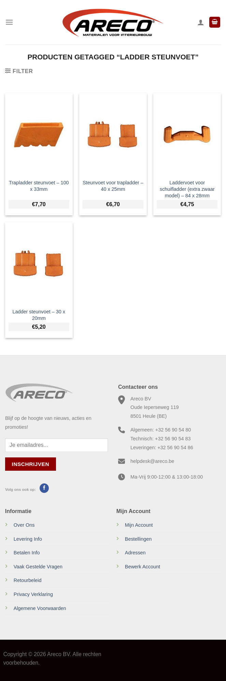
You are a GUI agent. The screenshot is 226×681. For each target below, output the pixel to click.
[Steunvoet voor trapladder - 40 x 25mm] (113, 134)
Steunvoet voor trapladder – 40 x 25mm (113, 186)
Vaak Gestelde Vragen (38, 566)
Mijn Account (139, 525)
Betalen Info (27, 552)
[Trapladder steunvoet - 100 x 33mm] (39, 134)
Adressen (135, 552)
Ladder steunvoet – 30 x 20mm (38, 315)
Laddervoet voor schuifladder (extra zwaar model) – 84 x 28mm (187, 189)
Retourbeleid (28, 580)
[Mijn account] (200, 22)
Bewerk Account (142, 566)
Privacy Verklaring (33, 594)
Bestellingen (138, 539)
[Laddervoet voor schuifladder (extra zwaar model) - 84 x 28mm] (187, 134)
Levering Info (28, 539)
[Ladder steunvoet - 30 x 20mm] (39, 263)
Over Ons (24, 525)
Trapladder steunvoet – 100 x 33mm (39, 186)
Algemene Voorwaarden (40, 608)
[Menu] (9, 22)
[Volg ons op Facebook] (44, 488)
